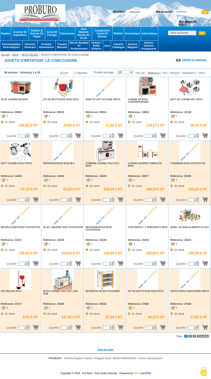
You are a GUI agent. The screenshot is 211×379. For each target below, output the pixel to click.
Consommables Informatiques (11, 46)
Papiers (5, 33)
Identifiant (119, 11)
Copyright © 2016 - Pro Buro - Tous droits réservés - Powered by (96, 373)
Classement (67, 33)
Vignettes (80, 73)
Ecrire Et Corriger (52, 33)
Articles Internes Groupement (148, 45)
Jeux (107, 45)
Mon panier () (187, 23)
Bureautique (132, 33)
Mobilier (118, 33)
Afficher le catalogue (191, 59)
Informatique (149, 33)
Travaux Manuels (62, 46)
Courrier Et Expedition (20, 33)
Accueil (5, 54)
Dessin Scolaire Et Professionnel (79, 45)
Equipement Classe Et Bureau (102, 33)
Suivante (203, 336)
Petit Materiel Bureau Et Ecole (84, 33)
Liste (64, 73)
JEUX (15, 54)
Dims (137, 373)
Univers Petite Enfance (96, 45)
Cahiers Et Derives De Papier (36, 33)
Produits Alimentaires (46, 46)
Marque (174, 72)
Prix (165, 72)
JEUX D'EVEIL (30, 54)
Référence (154, 72)
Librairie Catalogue (118, 46)
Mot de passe (164, 11)
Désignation (188, 72)
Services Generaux (30, 46)
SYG (148, 373)
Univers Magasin (132, 46)
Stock (201, 72)
